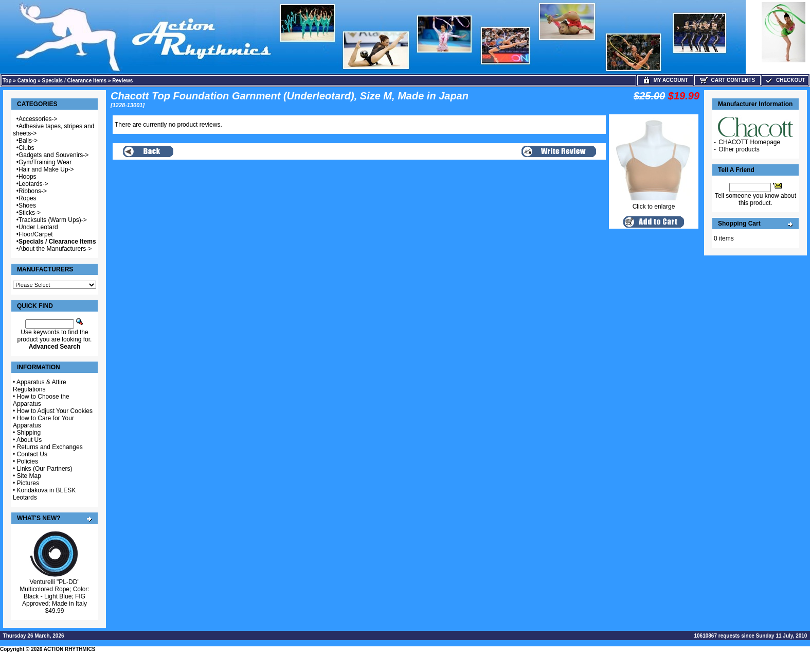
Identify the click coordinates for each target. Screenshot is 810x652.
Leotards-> (33, 183)
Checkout (785, 80)
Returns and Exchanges (50, 447)
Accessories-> (38, 119)
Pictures (28, 483)
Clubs (26, 147)
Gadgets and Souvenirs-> (53, 155)
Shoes (27, 205)
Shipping (29, 432)
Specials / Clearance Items (74, 80)
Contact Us (32, 454)
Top (7, 80)
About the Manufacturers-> (55, 248)
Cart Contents (727, 80)
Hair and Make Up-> (46, 169)
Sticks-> (30, 212)
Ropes (28, 198)
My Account (665, 80)
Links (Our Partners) (45, 468)
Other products (738, 149)
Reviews (122, 80)
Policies (27, 461)
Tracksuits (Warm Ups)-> (53, 220)
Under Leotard (38, 227)
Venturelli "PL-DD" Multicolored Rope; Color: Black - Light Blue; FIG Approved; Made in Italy (54, 592)
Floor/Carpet (36, 234)
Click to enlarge (654, 203)
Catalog (27, 80)
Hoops (28, 176)
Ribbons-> (33, 191)
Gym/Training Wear (45, 162)
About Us (29, 439)
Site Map (29, 475)
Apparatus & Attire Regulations (39, 386)
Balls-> (28, 140)
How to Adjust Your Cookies (55, 411)
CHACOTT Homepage (749, 142)
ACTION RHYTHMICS (70, 649)
